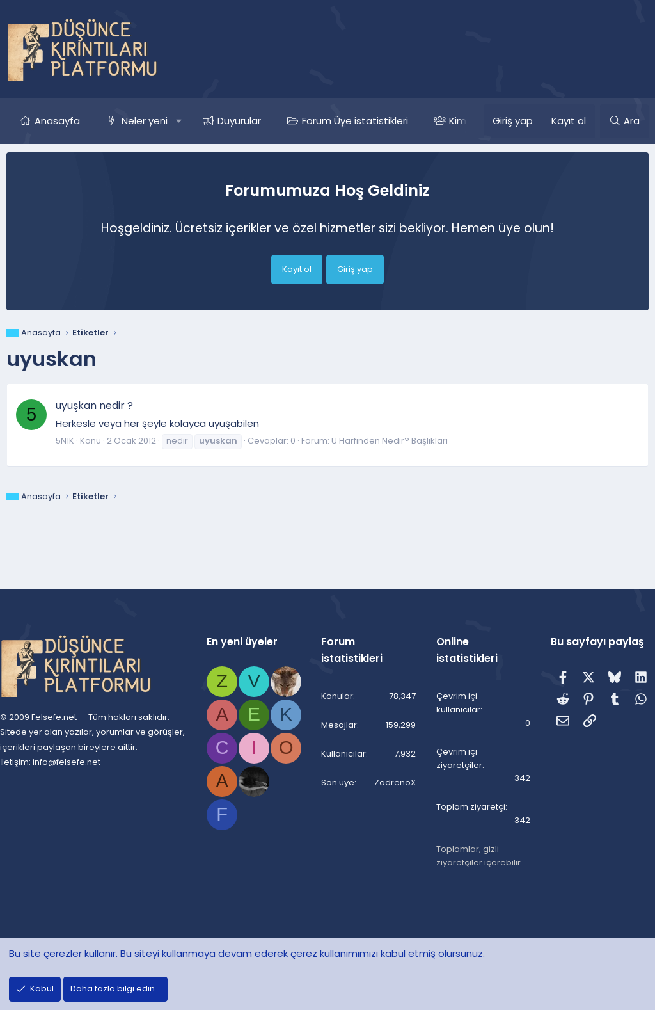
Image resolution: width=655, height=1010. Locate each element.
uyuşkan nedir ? (94, 405)
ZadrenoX (392, 784)
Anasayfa (57, 120)
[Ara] (624, 121)
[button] (179, 121)
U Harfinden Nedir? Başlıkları (389, 441)
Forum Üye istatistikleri (355, 120)
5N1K (65, 441)
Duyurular (239, 120)
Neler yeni (145, 120)
